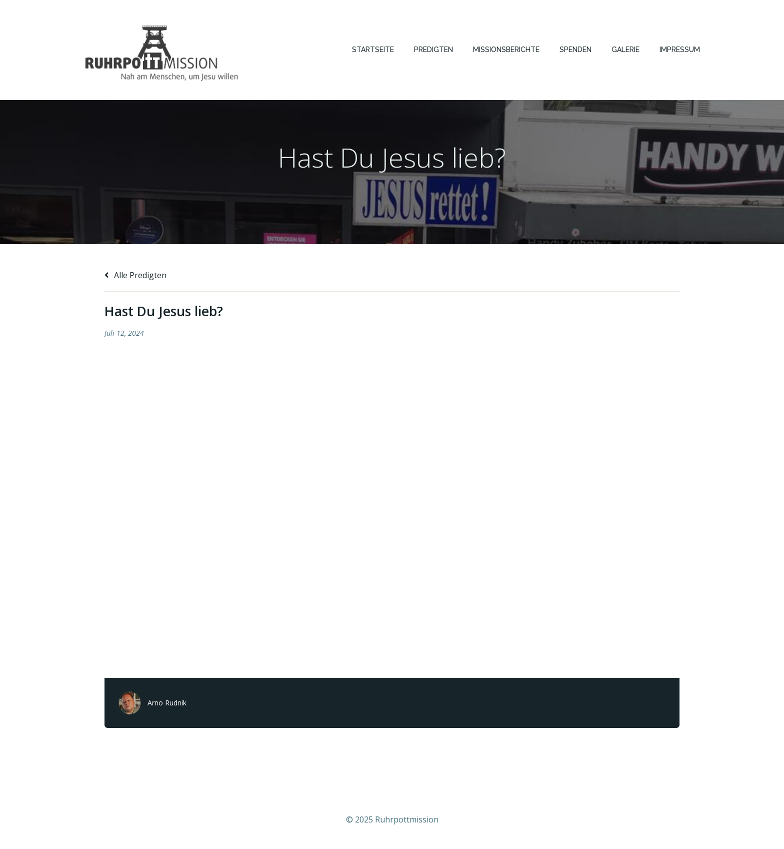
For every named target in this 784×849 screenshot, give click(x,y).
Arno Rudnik (167, 702)
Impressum (680, 50)
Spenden (576, 50)
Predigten (433, 50)
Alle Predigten (135, 275)
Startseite (373, 50)
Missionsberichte (506, 50)
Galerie (626, 50)
